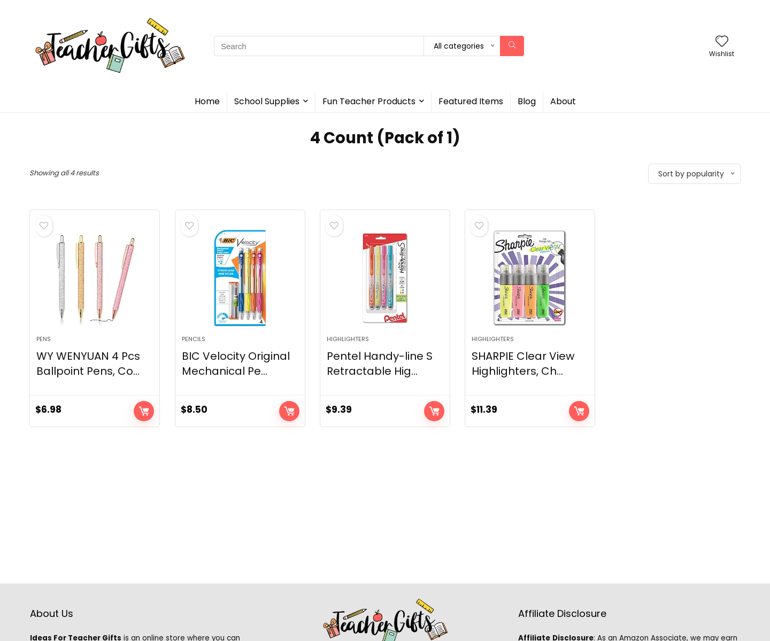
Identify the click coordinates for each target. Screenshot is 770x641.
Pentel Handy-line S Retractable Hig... (380, 364)
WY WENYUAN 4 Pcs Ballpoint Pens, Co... (88, 364)
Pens (43, 339)
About (563, 101)
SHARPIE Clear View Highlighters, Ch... (523, 364)
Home (207, 101)
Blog (527, 101)
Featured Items (470, 101)
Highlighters (348, 339)
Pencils (193, 339)
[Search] (512, 46)
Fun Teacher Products (368, 101)
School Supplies (266, 101)
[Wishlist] (721, 42)
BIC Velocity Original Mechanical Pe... (236, 364)
